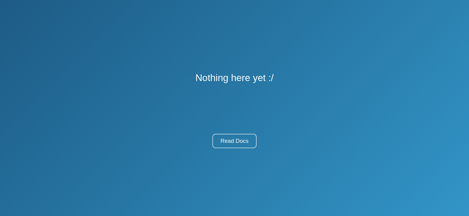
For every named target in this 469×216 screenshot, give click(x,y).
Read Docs (234, 141)
